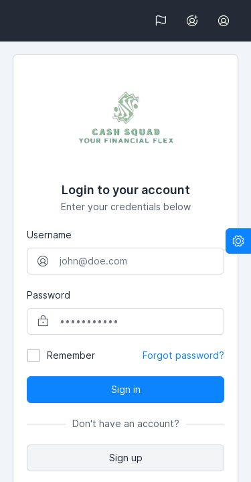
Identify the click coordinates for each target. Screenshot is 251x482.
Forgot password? (183, 355)
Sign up (126, 457)
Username (49, 234)
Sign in (126, 389)
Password (48, 295)
